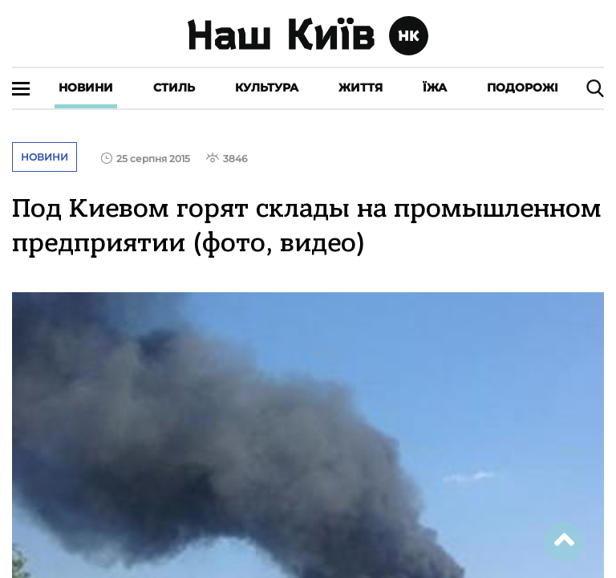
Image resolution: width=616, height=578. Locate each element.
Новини (86, 87)
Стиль (174, 87)
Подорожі (522, 87)
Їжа (435, 87)
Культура (266, 87)
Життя (360, 87)
